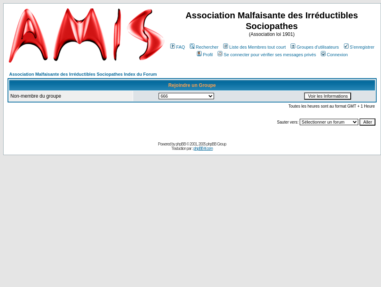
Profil (205, 54)
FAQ (177, 47)
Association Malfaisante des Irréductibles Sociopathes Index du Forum (83, 74)
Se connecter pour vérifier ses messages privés (267, 54)
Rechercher (204, 47)
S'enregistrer (359, 47)
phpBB (181, 144)
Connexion (334, 54)
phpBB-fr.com (203, 148)
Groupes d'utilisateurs (315, 47)
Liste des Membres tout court (254, 47)
